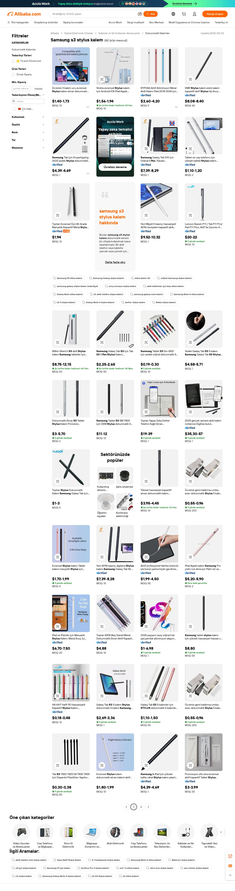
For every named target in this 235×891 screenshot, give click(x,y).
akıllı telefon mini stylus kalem (29, 860)
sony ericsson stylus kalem (120, 286)
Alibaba (55, 33)
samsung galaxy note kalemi (146, 294)
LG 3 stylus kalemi (64, 302)
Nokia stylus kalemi (164, 302)
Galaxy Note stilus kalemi (68, 294)
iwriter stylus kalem (133, 302)
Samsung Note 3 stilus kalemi (187, 294)
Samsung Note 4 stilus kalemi (144, 860)
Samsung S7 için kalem (56, 868)
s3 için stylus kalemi (24, 868)
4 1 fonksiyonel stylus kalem (104, 860)
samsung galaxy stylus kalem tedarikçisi (75, 286)
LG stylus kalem (22, 876)
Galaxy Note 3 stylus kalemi (98, 302)
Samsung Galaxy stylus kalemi (106, 278)
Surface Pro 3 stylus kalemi (93, 868)
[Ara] (150, 14)
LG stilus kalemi (129, 876)
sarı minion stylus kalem (194, 868)
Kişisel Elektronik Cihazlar (78, 33)
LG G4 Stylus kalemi (100, 876)
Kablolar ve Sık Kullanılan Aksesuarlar (119, 33)
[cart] (184, 14)
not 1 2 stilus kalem (127, 868)
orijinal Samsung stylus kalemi (174, 278)
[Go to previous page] (126, 807)
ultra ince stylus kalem (159, 868)
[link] (230, 856)
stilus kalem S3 (140, 278)
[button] (140, 14)
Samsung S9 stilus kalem (67, 278)
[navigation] (28, 420)
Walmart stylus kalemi (181, 860)
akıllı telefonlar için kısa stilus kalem (163, 286)
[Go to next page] (148, 807)
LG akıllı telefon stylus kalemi (106, 294)
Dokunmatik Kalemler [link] (157, 33)
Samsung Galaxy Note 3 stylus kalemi (60, 876)
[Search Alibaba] (94, 14)
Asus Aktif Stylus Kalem (67, 860)
